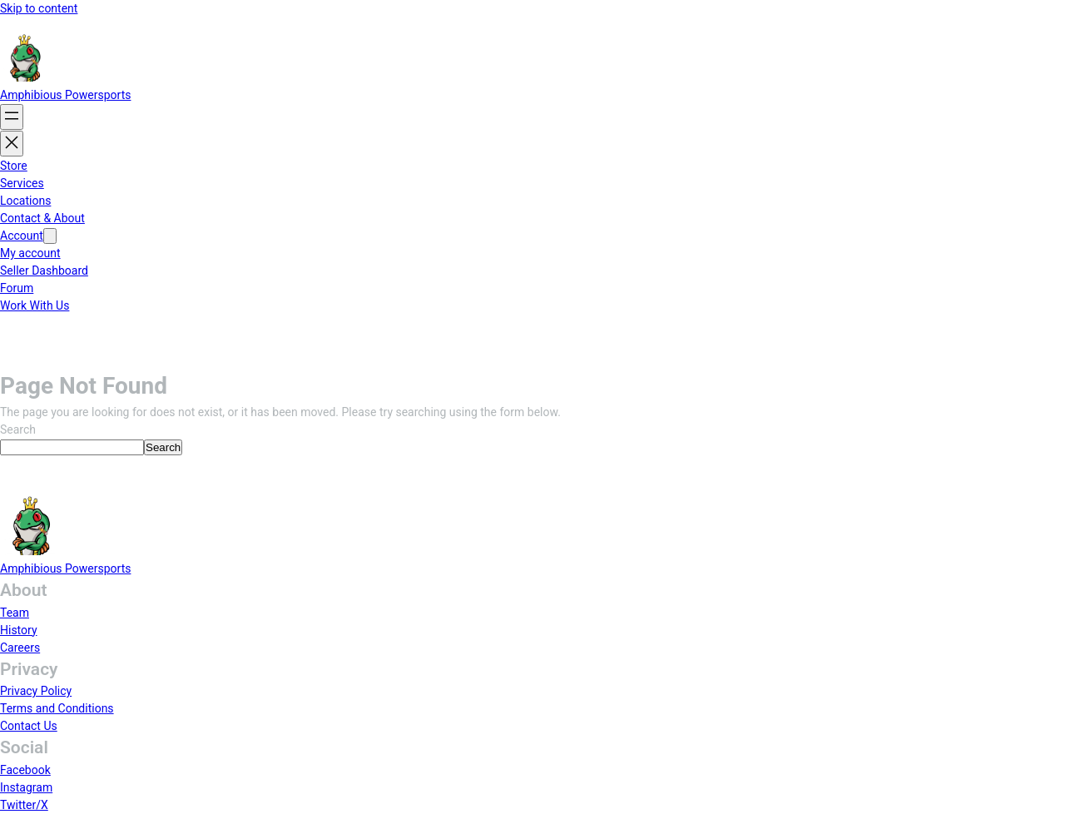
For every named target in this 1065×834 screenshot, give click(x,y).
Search (18, 429)
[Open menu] (11, 117)
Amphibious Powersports (65, 95)
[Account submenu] (50, 236)
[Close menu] (11, 143)
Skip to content (38, 8)
